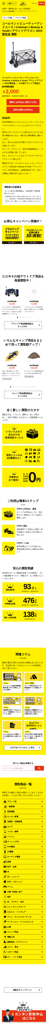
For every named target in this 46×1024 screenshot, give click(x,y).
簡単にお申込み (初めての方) (23, 102)
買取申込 (41, 3)
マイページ (34, 3)
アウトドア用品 (20, 18)
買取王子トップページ (22, 990)
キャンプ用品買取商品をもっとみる (22, 394)
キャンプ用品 (7, 18)
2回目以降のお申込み (23, 110)
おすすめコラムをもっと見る (22, 747)
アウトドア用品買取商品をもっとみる (22, 325)
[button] (17, 317)
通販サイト (11, 3)
